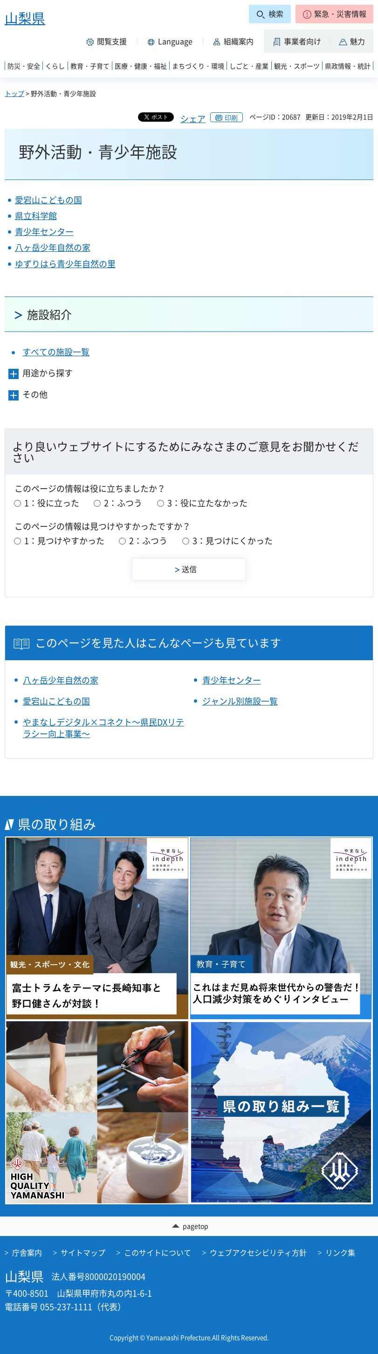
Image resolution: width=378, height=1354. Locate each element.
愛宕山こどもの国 (48, 199)
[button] (334, 14)
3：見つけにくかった (232, 540)
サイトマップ (83, 1252)
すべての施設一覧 (55, 352)
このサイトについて (157, 1252)
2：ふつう (123, 503)
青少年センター (44, 231)
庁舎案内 (27, 1252)
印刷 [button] (231, 117)
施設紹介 (49, 314)
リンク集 (340, 1252)
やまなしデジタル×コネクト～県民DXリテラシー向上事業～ (103, 727)
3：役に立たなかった (207, 503)
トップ (14, 93)
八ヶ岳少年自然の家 (52, 247)
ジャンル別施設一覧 (240, 701)
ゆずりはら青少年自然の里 (65, 263)
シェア (193, 118)
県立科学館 (36, 215)
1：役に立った (51, 503)
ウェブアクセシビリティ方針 (258, 1252)
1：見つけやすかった (64, 540)
